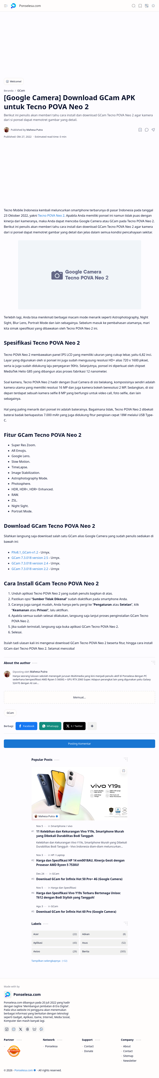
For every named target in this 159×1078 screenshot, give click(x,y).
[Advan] (104, 934)
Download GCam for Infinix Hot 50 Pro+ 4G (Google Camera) (79, 879)
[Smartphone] (59, 826)
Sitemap (128, 1056)
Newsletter (130, 1060)
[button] (6, 6)
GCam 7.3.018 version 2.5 (30, 558)
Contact (89, 1046)
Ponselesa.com (30, 6)
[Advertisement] (79, 42)
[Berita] (104, 951)
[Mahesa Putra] (27, 129)
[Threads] (27, 1029)
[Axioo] (55, 951)
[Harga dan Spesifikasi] (63, 887)
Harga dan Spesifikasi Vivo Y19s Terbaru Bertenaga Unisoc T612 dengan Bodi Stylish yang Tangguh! (78, 895)
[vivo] (70, 826)
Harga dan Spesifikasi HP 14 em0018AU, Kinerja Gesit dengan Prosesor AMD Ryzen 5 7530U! (80, 862)
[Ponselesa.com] (13, 6)
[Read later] (140, 130)
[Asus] (104, 942)
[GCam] (10, 712)
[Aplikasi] (55, 942)
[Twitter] (20, 1029)
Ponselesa (51, 1046)
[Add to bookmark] (123, 770)
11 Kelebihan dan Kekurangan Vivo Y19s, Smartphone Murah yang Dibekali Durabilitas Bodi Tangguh (80, 833)
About (127, 1046)
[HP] (53, 855)
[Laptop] (61, 855)
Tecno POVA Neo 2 (51, 215)
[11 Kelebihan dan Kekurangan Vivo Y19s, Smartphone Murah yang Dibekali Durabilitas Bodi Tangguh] (80, 793)
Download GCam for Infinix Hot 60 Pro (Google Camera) (76, 912)
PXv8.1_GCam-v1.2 (25, 552)
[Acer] (55, 934)
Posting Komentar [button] (79, 743)
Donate (88, 1051)
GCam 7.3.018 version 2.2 (30, 569)
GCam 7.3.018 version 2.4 (30, 563)
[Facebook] (7, 1029)
